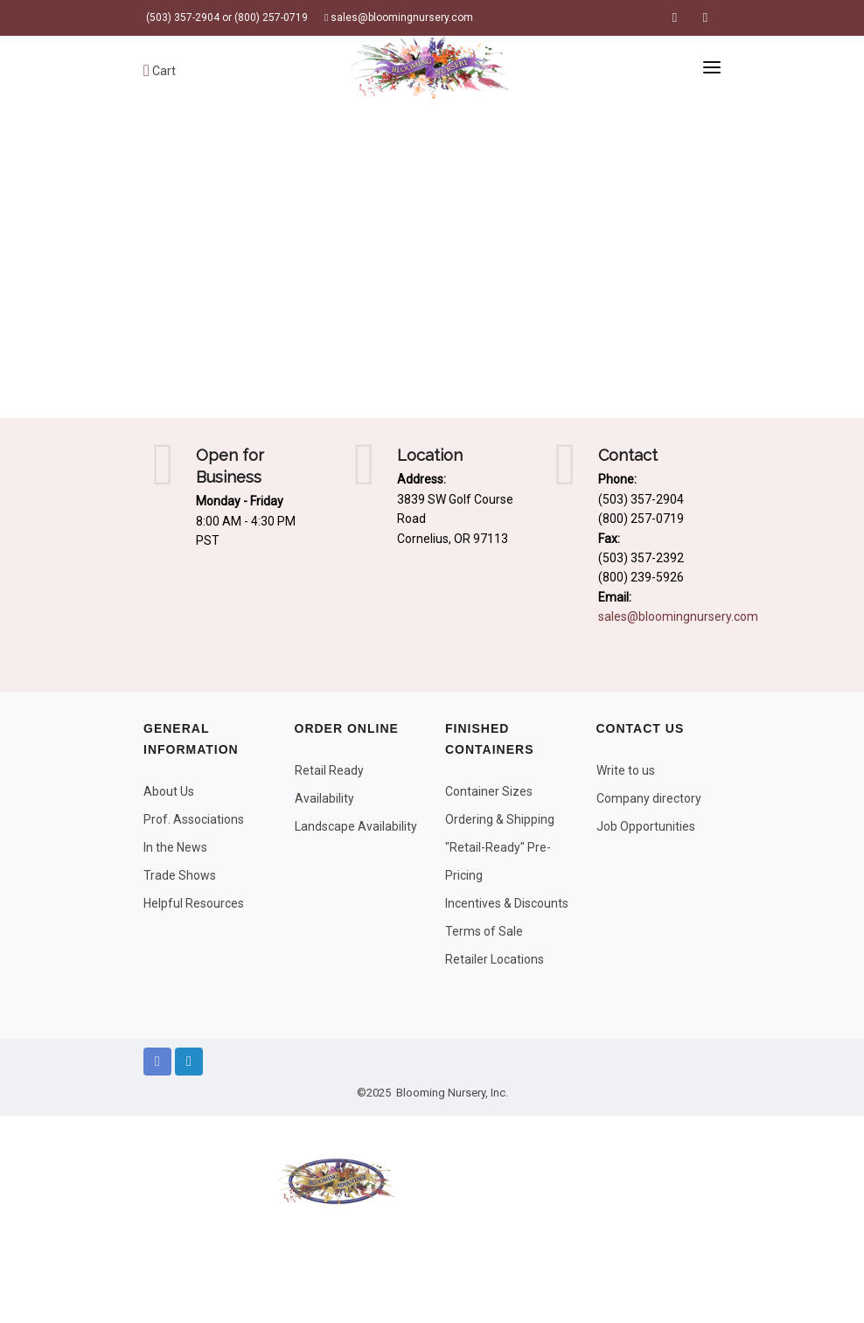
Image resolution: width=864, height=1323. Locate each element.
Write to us (625, 770)
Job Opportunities (645, 826)
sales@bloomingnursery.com (398, 17)
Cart (159, 71)
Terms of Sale (484, 931)
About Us (168, 791)
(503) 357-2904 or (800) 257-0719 (225, 17)
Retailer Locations (494, 959)
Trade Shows (179, 875)
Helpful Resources (193, 903)
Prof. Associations (193, 819)
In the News (175, 847)
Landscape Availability (356, 826)
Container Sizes (489, 791)
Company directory (648, 798)
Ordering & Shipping (499, 819)
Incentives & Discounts (506, 903)
